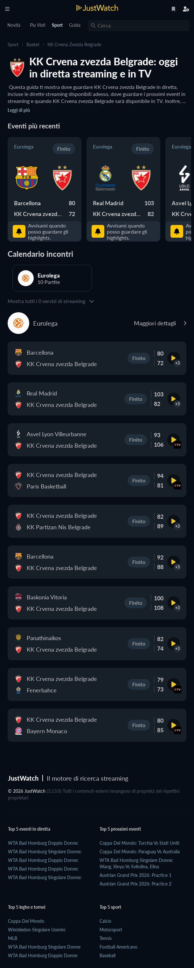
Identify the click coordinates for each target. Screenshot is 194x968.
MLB (12, 938)
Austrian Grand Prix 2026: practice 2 (135, 883)
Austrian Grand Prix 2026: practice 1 (135, 875)
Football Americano (118, 947)
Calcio (105, 921)
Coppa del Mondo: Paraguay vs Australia (140, 851)
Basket (32, 44)
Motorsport (111, 929)
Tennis (106, 938)
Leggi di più (19, 110)
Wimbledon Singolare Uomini (36, 929)
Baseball (107, 955)
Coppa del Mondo (26, 921)
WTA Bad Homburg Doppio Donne (42, 955)
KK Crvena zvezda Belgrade (74, 44)
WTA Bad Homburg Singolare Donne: (45, 851)
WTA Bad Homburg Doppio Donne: (43, 843)
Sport (13, 44)
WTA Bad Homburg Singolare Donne (44, 947)
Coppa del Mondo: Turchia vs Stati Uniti (139, 843)
